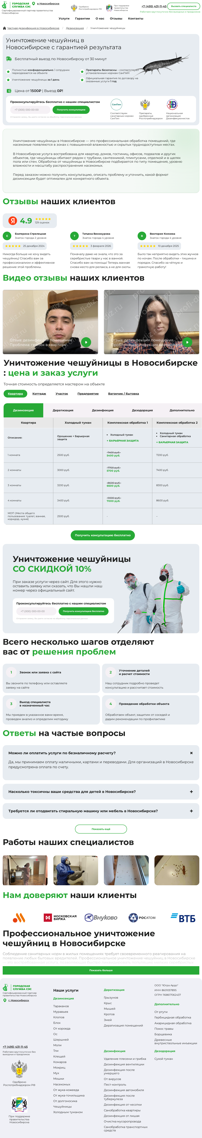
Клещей (59, 1056)
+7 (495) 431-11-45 (154, 6)
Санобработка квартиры (122, 1110)
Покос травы (163, 1028)
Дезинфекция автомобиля (124, 1090)
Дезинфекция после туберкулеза (119, 1097)
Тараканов (61, 1006)
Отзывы (116, 18)
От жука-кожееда (66, 1090)
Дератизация (114, 990)
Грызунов (111, 997)
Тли (55, 1050)
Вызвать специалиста (183, 6)
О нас (100, 18)
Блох (56, 1023)
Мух (56, 1073)
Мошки (58, 1078)
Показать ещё (101, 829)
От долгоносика (65, 1101)
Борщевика (163, 1034)
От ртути (161, 1012)
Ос (55, 1034)
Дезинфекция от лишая (122, 1116)
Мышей (109, 1008)
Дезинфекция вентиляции (124, 1064)
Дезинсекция (63, 998)
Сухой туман (163, 1058)
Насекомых (61, 1084)
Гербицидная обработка (172, 1017)
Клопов (58, 1017)
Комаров (60, 1062)
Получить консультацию (71, 109)
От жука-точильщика (68, 1095)
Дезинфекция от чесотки (123, 1104)
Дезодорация (164, 1051)
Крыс (108, 1003)
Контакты (135, 18)
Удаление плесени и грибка (125, 1058)
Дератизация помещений (123, 1025)
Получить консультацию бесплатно (103, 535)
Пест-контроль (115, 1084)
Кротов (109, 1014)
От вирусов (112, 1079)
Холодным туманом (68, 1112)
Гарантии (82, 18)
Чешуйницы (62, 1106)
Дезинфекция (114, 1051)
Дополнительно (166, 1004)
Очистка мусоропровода (122, 1121)
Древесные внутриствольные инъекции (175, 1041)
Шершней (61, 1039)
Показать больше (101, 970)
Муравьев (60, 1011)
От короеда (61, 1028)
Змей (108, 1020)
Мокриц (59, 1067)
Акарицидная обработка (172, 1023)
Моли (57, 1045)
